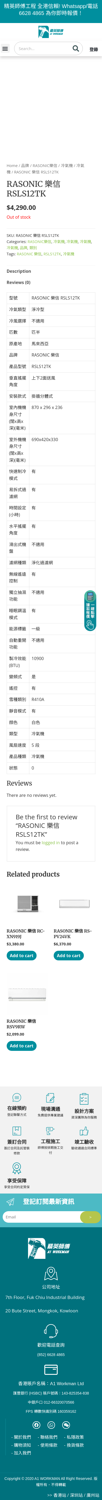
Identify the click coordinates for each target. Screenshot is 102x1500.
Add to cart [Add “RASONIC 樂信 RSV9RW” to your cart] (22, 1046)
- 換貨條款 (74, 1445)
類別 (33, 247)
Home (12, 165)
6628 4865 (31, 13)
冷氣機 (67, 165)
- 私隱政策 (74, 1437)
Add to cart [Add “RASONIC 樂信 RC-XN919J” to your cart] (22, 956)
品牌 (25, 165)
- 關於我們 (21, 1437)
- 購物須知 (21, 1445)
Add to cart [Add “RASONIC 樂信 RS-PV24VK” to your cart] (69, 956)
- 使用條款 (47, 1445)
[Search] (76, 48)
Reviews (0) (18, 282)
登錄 (93, 49)
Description (19, 271)
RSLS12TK (52, 253)
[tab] (51, 271)
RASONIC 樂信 (29, 253)
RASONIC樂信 (45, 165)
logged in (51, 843)
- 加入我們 (21, 1453)
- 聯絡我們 (47, 1437)
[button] (5, 48)
